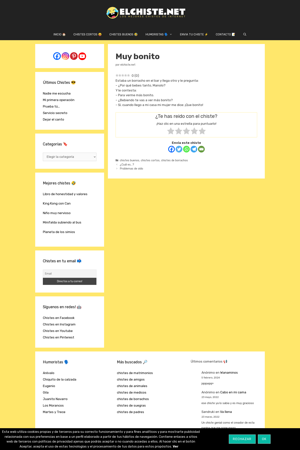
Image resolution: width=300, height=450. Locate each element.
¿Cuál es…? (127, 164)
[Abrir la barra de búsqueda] (244, 34)
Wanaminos (229, 372)
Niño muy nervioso (57, 213)
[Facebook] (171, 149)
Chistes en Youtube (58, 331)
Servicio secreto (55, 113)
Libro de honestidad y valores (65, 194)
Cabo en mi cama (233, 392)
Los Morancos (53, 405)
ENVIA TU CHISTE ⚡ (194, 34)
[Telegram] (194, 149)
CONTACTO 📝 (225, 34)
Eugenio (49, 386)
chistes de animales (132, 386)
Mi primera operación (58, 100)
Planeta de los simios (59, 232)
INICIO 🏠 (59, 34)
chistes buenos (129, 160)
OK (264, 439)
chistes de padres (130, 412)
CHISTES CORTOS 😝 (87, 34)
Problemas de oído (131, 168)
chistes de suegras (131, 405)
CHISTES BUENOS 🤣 (123, 34)
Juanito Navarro (55, 399)
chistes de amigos (131, 379)
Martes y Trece (54, 412)
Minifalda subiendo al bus (62, 222)
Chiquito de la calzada (59, 379)
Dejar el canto (53, 119)
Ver (176, 446)
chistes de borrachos (174, 160)
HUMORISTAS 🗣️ (160, 34)
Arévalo (48, 373)
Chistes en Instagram (59, 324)
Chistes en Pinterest (58, 337)
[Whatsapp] (186, 149)
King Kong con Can (57, 203)
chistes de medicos (131, 392)
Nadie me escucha (57, 93)
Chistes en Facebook (59, 318)
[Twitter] (179, 149)
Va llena (226, 412)
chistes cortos (150, 160)
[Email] (201, 149)
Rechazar (242, 439)
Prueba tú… (51, 106)
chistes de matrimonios (135, 373)
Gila (46, 392)
